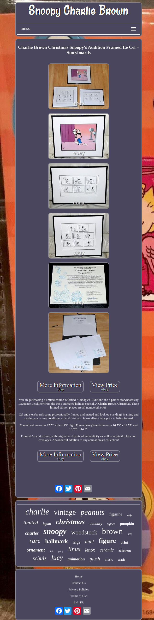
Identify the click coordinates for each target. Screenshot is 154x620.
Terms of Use (78, 596)
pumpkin (127, 524)
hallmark (56, 541)
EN (76, 602)
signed (111, 524)
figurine (115, 514)
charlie (37, 511)
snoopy (54, 531)
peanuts (93, 512)
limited (30, 523)
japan (47, 524)
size (130, 534)
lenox (90, 550)
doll (51, 551)
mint (89, 541)
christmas (70, 522)
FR (82, 602)
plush (95, 558)
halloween (124, 550)
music (109, 559)
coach (121, 559)
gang (60, 551)
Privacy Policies (79, 589)
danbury (95, 523)
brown (112, 531)
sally (129, 515)
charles (32, 533)
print (124, 542)
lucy (57, 557)
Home (79, 576)
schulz (40, 558)
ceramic (107, 550)
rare (35, 540)
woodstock (84, 532)
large (76, 542)
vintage (65, 512)
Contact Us (79, 583)
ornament (36, 549)
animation (76, 559)
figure (107, 540)
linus (74, 549)
